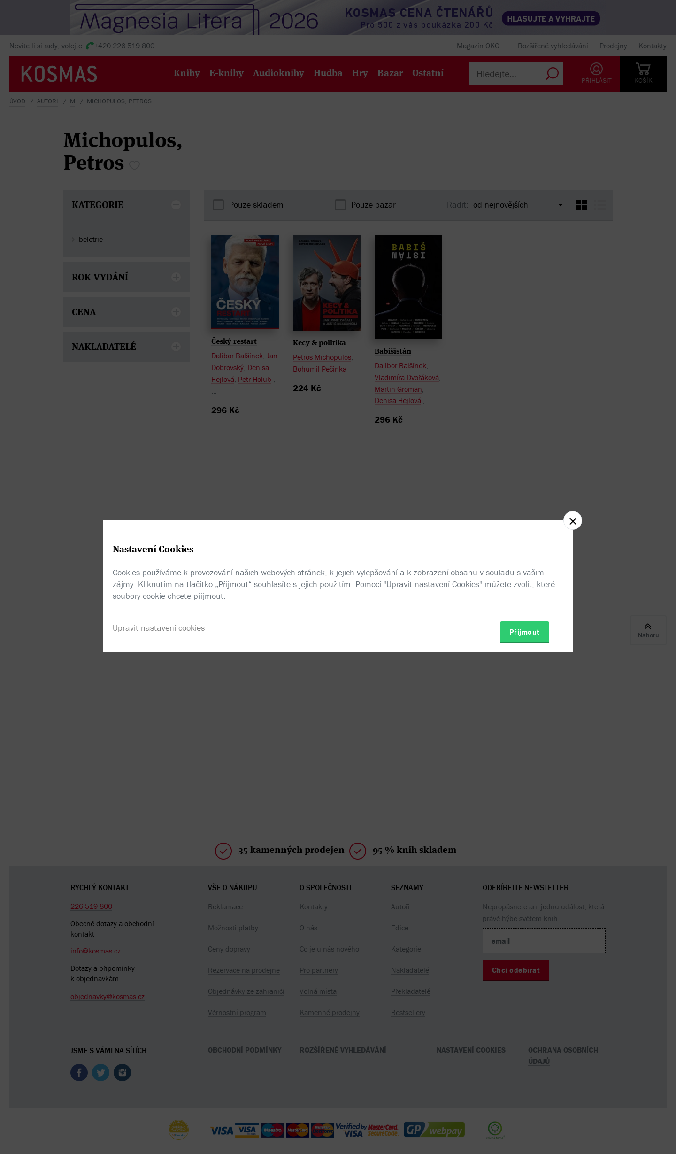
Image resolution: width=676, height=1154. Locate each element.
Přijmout (524, 631)
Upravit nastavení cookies (159, 627)
